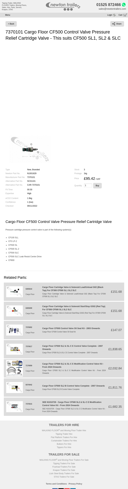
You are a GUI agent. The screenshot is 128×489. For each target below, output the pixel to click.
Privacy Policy (75, 484)
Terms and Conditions (56, 484)
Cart (120, 15)
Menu (7, 15)
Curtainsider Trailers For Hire (64, 441)
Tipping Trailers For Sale (64, 463)
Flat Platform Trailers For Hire (64, 437)
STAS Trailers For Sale (64, 477)
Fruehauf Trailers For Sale (64, 467)
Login (109, 15)
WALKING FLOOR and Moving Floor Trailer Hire (64, 430)
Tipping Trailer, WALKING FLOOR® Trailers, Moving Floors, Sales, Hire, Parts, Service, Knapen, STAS (14, 6)
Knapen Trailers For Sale (64, 470)
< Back (11, 24)
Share (117, 23)
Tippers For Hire (64, 447)
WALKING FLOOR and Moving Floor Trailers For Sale (64, 460)
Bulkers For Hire (64, 444)
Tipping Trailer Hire (64, 434)
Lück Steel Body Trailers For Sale (64, 473)
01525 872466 (108, 4)
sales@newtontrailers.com (112, 8)
